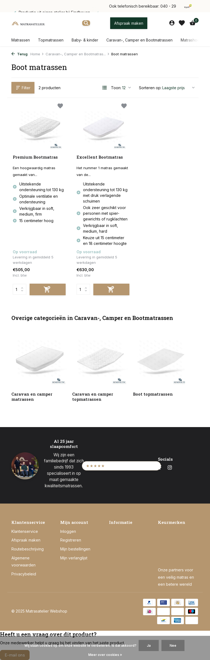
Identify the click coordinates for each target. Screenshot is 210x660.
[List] (104, 87)
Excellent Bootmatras (100, 157)
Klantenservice (24, 531)
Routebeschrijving (27, 549)
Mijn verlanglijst (73, 558)
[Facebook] (160, 467)
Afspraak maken (128, 23)
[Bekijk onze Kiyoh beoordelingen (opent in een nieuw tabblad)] (121, 465)
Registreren (70, 540)
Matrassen (20, 40)
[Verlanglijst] (182, 23)
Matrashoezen (193, 40)
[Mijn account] (171, 23)
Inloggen (68, 531)
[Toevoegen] (48, 289)
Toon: (116, 87)
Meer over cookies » (105, 655)
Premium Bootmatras (35, 157)
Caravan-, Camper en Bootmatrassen (139, 40)
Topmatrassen (50, 40)
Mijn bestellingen (75, 549)
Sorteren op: (150, 87)
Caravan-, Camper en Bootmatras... (78, 54)
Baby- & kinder (85, 40)
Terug (19, 54)
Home (37, 54)
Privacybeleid (23, 574)
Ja (149, 645)
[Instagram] (170, 467)
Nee (173, 645)
